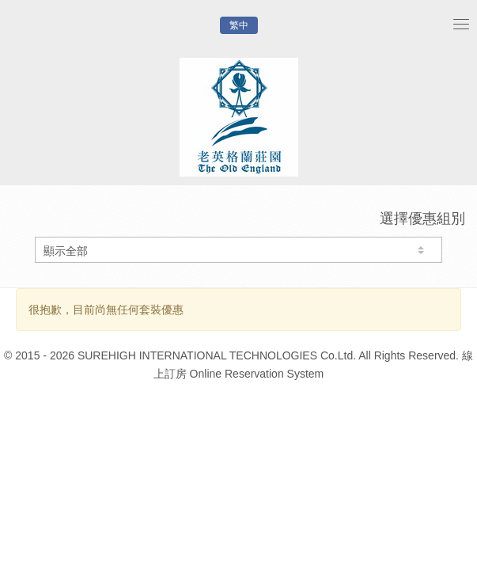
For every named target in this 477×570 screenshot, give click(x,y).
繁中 (238, 25)
